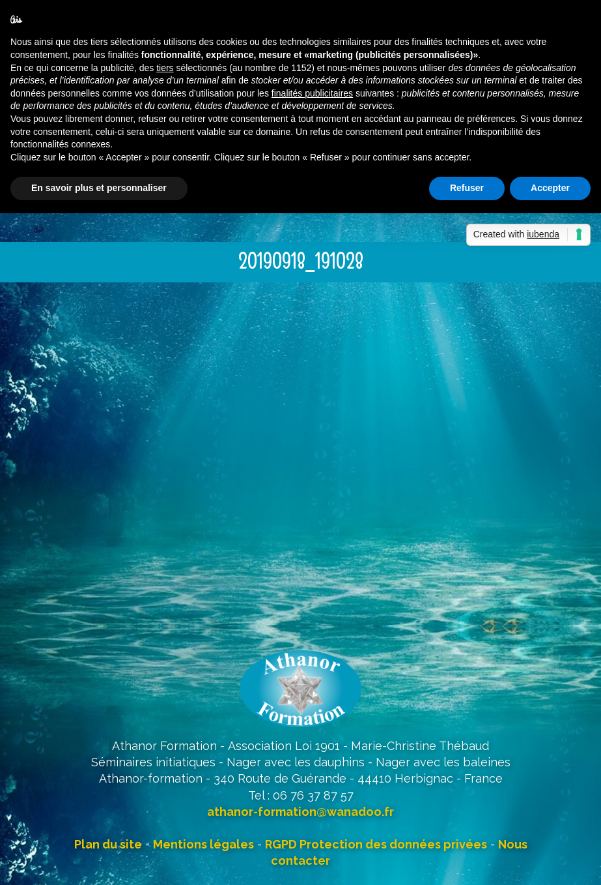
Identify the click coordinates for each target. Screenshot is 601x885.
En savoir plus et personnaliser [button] (99, 188)
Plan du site (108, 844)
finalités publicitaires (312, 93)
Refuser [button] (467, 188)
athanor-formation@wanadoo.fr (300, 811)
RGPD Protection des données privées (376, 844)
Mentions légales (203, 844)
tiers (164, 68)
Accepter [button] (550, 188)
